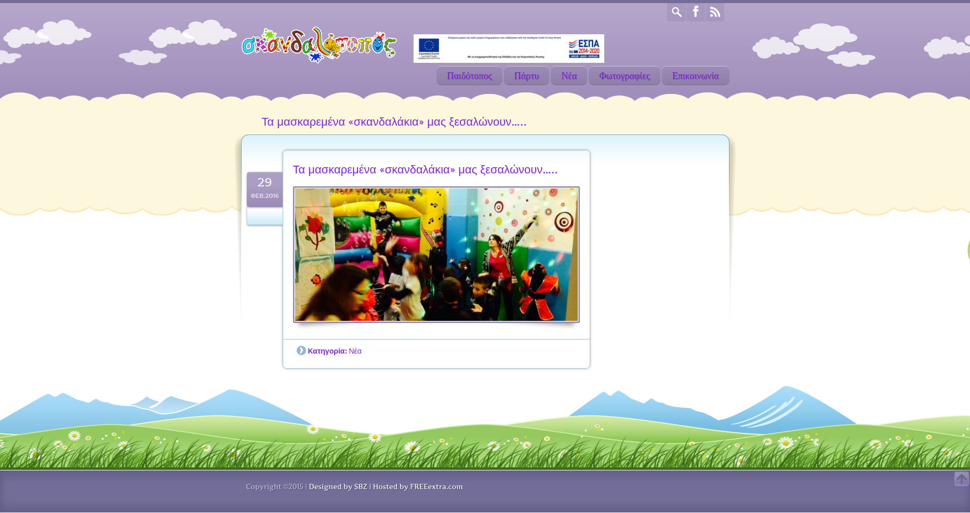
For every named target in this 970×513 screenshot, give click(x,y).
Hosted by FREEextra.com (418, 486)
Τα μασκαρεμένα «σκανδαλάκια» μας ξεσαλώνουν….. (425, 169)
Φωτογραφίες (624, 75)
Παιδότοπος (469, 75)
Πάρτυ (526, 75)
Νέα (569, 75)
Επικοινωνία (695, 75)
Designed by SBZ (338, 486)
